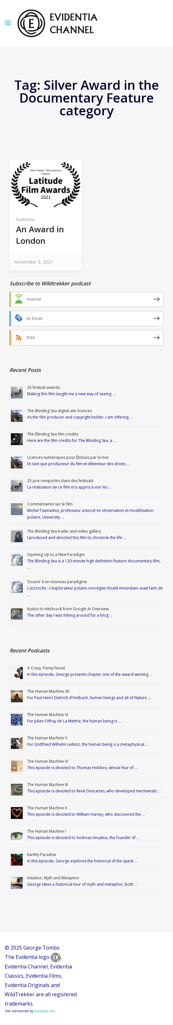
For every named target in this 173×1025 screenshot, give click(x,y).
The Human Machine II (47, 808)
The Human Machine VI (47, 714)
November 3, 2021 (33, 262)
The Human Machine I (46, 831)
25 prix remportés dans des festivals (60, 480)
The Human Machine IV (47, 761)
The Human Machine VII (48, 691)
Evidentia (25, 219)
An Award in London (40, 234)
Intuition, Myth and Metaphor (53, 878)
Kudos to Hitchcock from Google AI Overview (68, 609)
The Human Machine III (47, 784)
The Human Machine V (47, 738)
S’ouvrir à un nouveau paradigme (57, 581)
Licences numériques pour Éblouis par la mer (68, 457)
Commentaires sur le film (50, 504)
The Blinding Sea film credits (52, 434)
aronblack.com (44, 1011)
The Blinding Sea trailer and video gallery (64, 531)
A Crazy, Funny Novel (46, 668)
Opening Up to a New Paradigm (56, 554)
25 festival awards (43, 387)
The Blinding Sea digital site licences (59, 410)
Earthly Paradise (41, 854)
